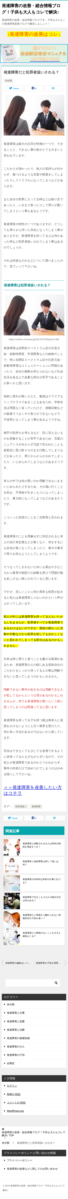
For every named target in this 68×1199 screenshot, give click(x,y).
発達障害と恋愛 (16, 1021)
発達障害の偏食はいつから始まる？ (19, 963)
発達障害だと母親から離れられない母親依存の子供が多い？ (42, 917)
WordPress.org (15, 1110)
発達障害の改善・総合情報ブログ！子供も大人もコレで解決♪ (31, 8)
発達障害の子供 (16, 1054)
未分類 (8, 80)
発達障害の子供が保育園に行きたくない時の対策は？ (51, 963)
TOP (33, 1134)
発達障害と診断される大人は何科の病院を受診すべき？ (42, 845)
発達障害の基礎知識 (18, 1038)
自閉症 (11, 1063)
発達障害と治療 (16, 1029)
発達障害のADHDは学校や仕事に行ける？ (42, 881)
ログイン (12, 1085)
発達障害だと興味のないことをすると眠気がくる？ (42, 934)
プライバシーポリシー (19, 1160)
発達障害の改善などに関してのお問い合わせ (32, 1168)
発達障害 (36, 806)
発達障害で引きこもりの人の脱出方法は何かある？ (42, 899)
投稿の (13, 1094)
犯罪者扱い (21, 806)
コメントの (16, 1102)
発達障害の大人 (16, 1046)
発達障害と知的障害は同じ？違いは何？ (41, 863)
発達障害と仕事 (16, 1012)
